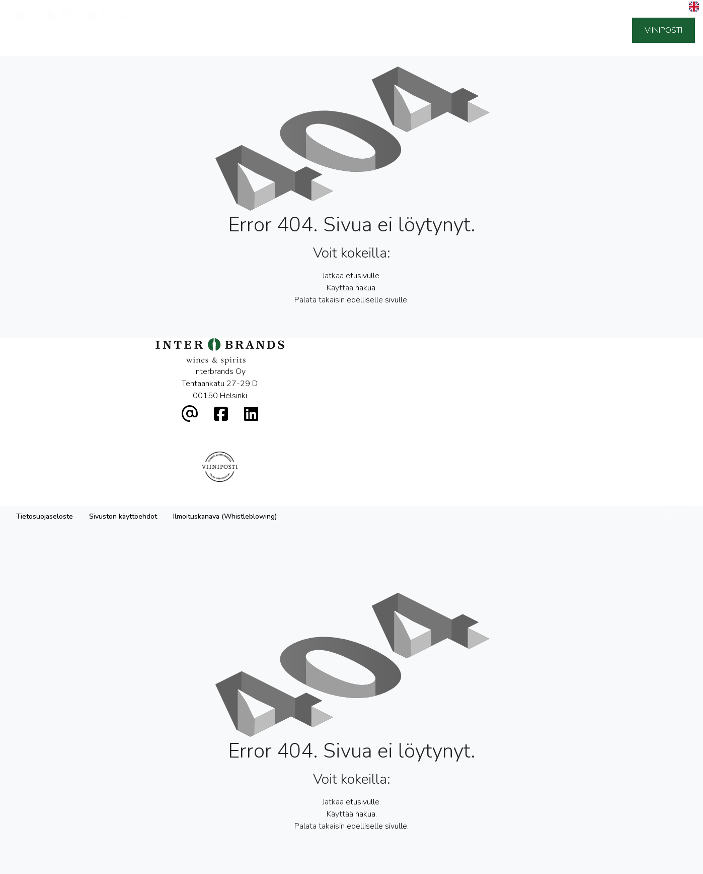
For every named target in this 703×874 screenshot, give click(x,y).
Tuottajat (256, 30)
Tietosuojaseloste (44, 427)
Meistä (364, 30)
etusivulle (362, 275)
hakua (365, 287)
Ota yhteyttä (506, 30)
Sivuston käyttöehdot (123, 427)
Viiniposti (663, 30)
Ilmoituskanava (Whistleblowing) (225, 427)
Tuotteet (314, 30)
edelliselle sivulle (377, 299)
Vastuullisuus (428, 30)
